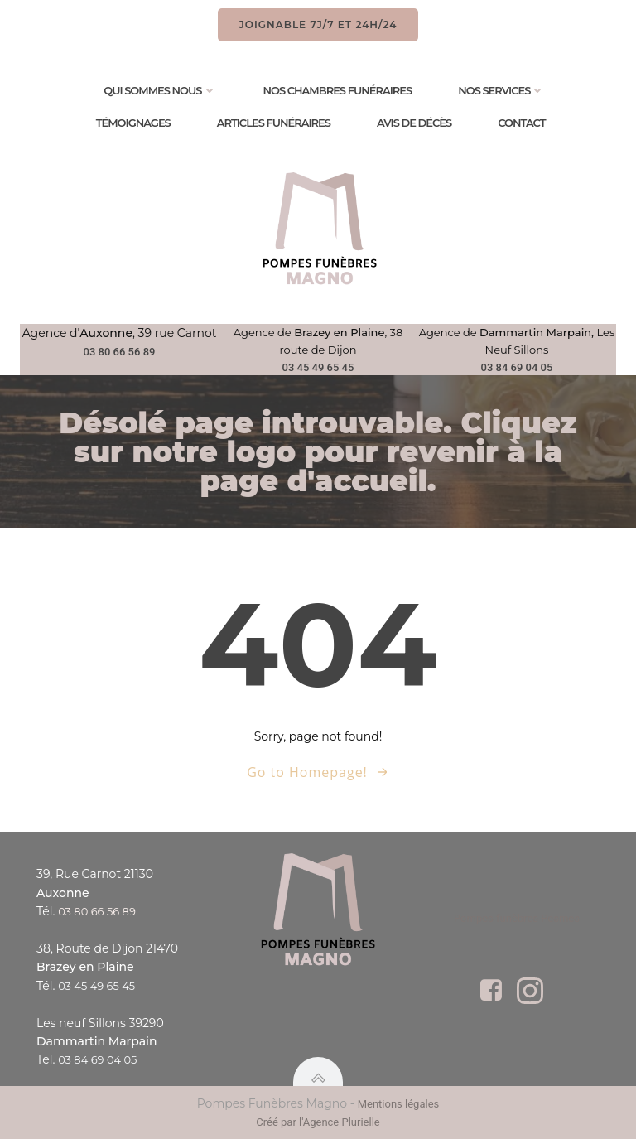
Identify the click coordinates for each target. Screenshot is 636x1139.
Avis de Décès (414, 123)
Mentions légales (399, 1104)
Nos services (501, 90)
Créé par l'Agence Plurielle (317, 1122)
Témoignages (133, 123)
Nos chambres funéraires (337, 90)
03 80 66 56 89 (120, 351)
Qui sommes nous (160, 90)
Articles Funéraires (273, 123)
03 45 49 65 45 (318, 367)
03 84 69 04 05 (517, 367)
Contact (521, 123)
